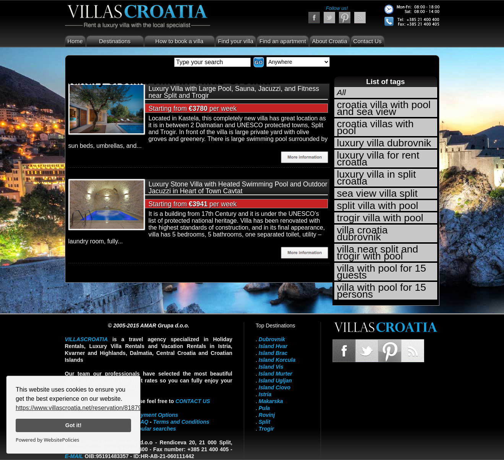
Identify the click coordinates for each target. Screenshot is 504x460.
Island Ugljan (275, 380)
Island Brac (273, 353)
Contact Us (367, 41)
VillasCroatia (86, 339)
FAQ (142, 422)
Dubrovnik (272, 339)
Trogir (266, 429)
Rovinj (267, 415)
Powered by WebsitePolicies (47, 439)
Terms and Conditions (181, 422)
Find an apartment (282, 41)
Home (75, 41)
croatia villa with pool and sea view (384, 108)
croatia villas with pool (375, 127)
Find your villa (236, 41)
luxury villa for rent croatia (378, 158)
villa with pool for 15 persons (381, 291)
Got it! (73, 425)
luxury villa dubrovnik (384, 143)
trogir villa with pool (380, 217)
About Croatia (329, 41)
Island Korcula (277, 360)
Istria (265, 394)
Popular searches (153, 429)
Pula (264, 408)
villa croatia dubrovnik (362, 233)
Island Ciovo (274, 387)
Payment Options (156, 415)
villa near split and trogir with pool (377, 252)
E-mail (74, 456)
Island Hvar (273, 346)
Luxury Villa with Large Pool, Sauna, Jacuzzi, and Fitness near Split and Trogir (234, 92)
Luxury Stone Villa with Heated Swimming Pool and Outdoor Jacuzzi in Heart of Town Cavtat (238, 187)
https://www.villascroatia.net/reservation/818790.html (87, 408)
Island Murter (275, 374)
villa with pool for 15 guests (381, 271)
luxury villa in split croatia (376, 177)
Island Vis (271, 367)
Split (264, 422)
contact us (192, 401)
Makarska (271, 401)
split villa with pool (377, 205)
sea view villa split (377, 193)
